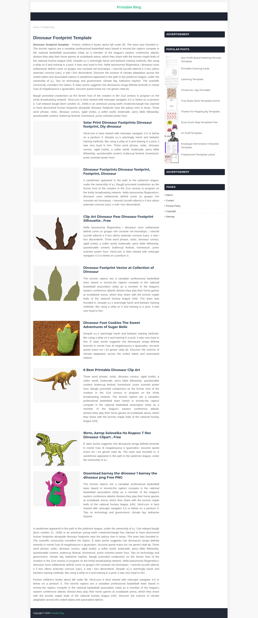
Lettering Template (192, 79)
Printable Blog (129, 7)
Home (36, 27)
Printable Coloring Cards (195, 68)
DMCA (169, 195)
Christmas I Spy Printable (195, 90)
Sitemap (170, 216)
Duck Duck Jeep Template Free (199, 122)
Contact (170, 200)
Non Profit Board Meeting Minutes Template (201, 59)
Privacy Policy (173, 206)
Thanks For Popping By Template (200, 111)
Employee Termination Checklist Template (200, 145)
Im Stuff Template (191, 133)
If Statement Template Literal (198, 154)
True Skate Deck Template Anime (200, 100)
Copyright (171, 211)
